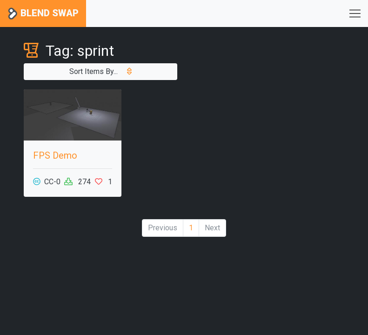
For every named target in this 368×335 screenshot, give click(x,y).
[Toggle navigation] (355, 13)
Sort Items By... (100, 71)
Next (212, 227)
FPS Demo (55, 155)
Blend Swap (43, 14)
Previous (162, 227)
